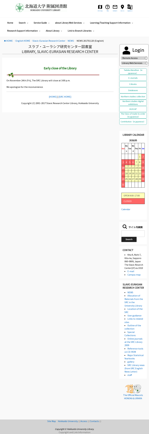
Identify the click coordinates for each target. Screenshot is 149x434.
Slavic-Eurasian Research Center (133, 286)
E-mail (130, 271)
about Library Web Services (70, 22)
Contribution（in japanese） (133, 121)
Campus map (134, 274)
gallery (130, 361)
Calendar (125, 209)
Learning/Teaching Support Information (112, 22)
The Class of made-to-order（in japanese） (133, 115)
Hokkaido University (69, 421)
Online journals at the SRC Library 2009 (133, 342)
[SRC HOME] (65, 96)
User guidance (134, 315)
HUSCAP (133, 109)
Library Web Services (132, 63)
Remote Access (131, 58)
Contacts (95, 421)
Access (85, 421)
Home (10, 22)
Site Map (52, 421)
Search (24, 22)
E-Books (133, 84)
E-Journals (133, 77)
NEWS (130, 292)
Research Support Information (24, 30)
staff (129, 374)
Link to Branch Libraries (81, 30)
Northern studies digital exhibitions (133, 103)
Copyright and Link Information (74, 432)
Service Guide (42, 22)
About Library (54, 30)
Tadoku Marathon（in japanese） (133, 71)
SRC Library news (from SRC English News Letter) (134, 368)
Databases (133, 90)
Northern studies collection (133, 96)
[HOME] (53, 96)
